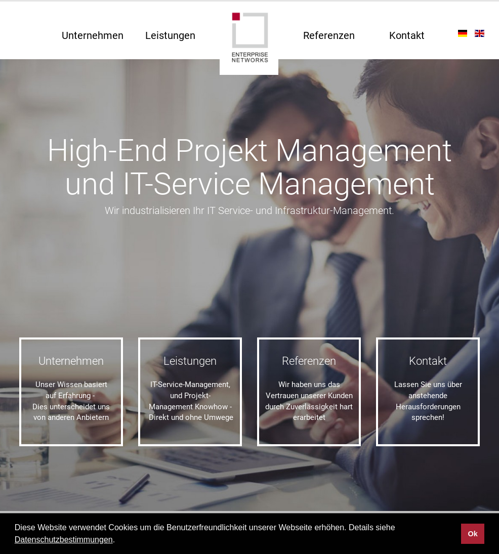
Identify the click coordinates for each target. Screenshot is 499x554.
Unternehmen (92, 35)
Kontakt (407, 35)
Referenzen (329, 35)
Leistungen (170, 35)
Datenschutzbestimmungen (64, 539)
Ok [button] (472, 534)
